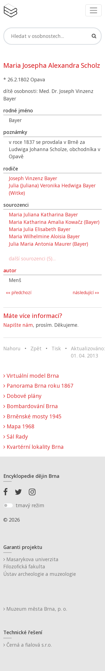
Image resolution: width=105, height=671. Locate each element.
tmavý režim (30, 505)
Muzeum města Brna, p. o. (35, 608)
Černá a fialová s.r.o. (27, 644)
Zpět (36, 348)
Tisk (56, 348)
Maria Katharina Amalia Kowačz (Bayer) (54, 222)
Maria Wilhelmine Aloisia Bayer (44, 236)
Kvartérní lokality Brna (33, 446)
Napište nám (18, 325)
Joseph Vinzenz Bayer (33, 178)
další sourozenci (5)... (32, 258)
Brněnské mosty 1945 (32, 416)
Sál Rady (15, 436)
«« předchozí (18, 293)
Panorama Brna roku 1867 (38, 385)
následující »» (86, 293)
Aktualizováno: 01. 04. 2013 (88, 352)
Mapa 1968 (18, 426)
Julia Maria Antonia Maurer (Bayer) (48, 243)
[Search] (52, 36)
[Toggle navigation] (93, 10)
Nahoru (12, 348)
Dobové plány (22, 396)
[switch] (8, 505)
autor (9, 270)
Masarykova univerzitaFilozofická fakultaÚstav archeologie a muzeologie (39, 566)
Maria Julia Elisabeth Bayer (39, 229)
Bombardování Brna (30, 406)
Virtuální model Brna (31, 375)
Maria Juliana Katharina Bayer (43, 214)
